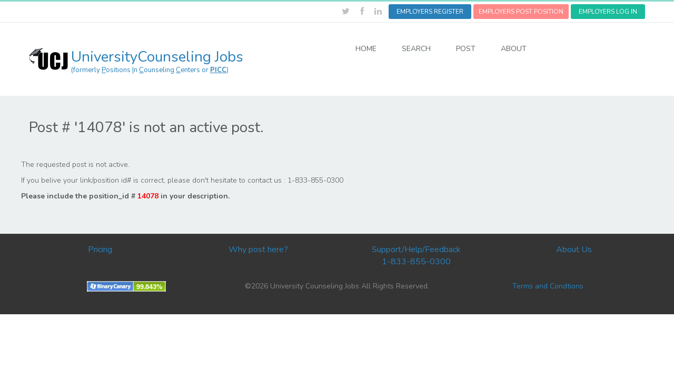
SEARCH (416, 49)
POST (465, 49)
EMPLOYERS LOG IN (608, 11)
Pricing (100, 249)
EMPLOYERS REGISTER (430, 11)
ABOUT (514, 49)
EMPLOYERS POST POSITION (521, 11)
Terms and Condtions (547, 286)
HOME (365, 49)
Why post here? (258, 249)
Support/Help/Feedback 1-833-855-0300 (416, 255)
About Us (574, 249)
